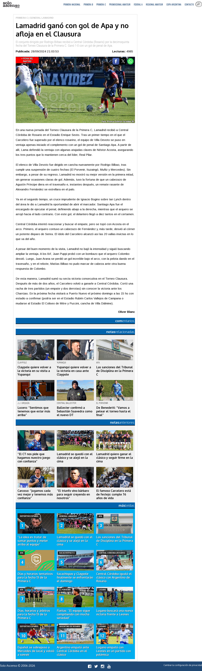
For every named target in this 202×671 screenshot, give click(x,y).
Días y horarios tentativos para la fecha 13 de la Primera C (35, 577)
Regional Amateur (154, 4)
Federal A (138, 4)
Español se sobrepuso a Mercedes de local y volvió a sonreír (36, 651)
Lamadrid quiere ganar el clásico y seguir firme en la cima (114, 457)
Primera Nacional (71, 4)
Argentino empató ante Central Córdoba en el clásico (73, 651)
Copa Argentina (173, 4)
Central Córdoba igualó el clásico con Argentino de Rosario (114, 577)
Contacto (189, 4)
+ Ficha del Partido (27, 60)
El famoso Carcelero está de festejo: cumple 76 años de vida (113, 494)
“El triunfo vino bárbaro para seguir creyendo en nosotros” (73, 494)
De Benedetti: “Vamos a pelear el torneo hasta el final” (113, 411)
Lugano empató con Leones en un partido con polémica (113, 651)
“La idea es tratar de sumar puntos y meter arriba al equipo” (33, 540)
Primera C (101, 4)
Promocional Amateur (119, 4)
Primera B (88, 4)
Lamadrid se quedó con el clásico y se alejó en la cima (75, 457)
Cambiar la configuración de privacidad (183, 665)
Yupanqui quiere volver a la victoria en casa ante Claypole (74, 370)
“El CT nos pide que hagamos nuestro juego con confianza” (34, 457)
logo (11, 5)
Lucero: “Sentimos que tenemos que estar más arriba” (34, 411)
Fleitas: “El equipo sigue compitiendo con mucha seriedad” (73, 614)
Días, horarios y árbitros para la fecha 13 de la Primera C (34, 614)
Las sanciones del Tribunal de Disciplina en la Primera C (114, 370)
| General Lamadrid (41, 18)
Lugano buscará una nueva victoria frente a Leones (114, 612)
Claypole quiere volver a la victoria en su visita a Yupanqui (34, 370)
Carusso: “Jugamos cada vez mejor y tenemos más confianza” (35, 494)
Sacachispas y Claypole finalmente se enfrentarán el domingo (75, 577)
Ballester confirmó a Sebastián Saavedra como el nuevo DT (74, 411)
